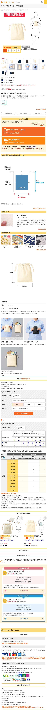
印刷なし (40, 404)
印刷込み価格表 (8, 113)
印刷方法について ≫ (41, 249)
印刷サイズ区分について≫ (39, 208)
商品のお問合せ (23, 113)
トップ (2, 10)
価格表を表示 (24, 413)
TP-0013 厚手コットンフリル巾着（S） (34, 540)
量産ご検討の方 (38, 113)
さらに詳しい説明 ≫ (41, 109)
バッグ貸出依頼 (24, 591)
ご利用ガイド (19, 672)
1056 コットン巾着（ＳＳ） (7, 540)
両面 (29, 404)
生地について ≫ (42, 229)
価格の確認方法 (26, 379)
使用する (17, 396)
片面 (17, 404)
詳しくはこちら (32, 147)
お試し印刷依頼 (24, 618)
